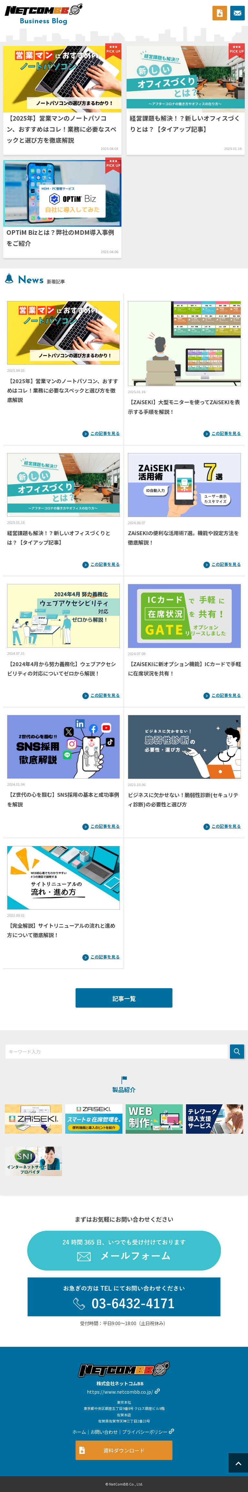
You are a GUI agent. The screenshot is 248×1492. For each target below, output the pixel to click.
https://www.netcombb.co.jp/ (120, 1391)
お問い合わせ (104, 1431)
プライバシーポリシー (144, 1431)
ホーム (79, 1431)
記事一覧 (124, 998)
